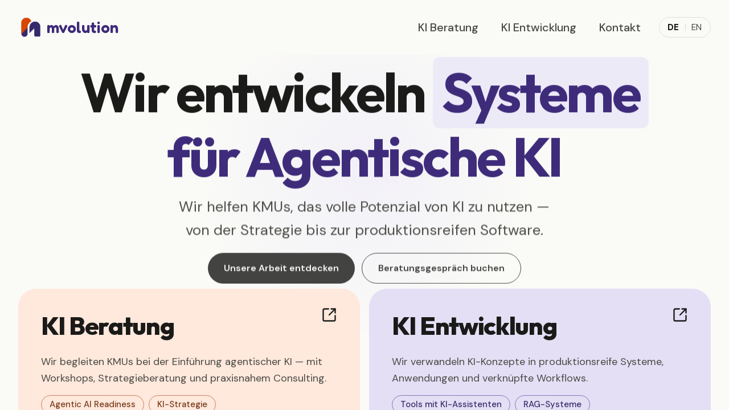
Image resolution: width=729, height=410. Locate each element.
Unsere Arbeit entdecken (281, 271)
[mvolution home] (68, 27)
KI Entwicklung (538, 27)
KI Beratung (448, 27)
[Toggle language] (685, 27)
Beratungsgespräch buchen (441, 271)
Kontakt (620, 27)
